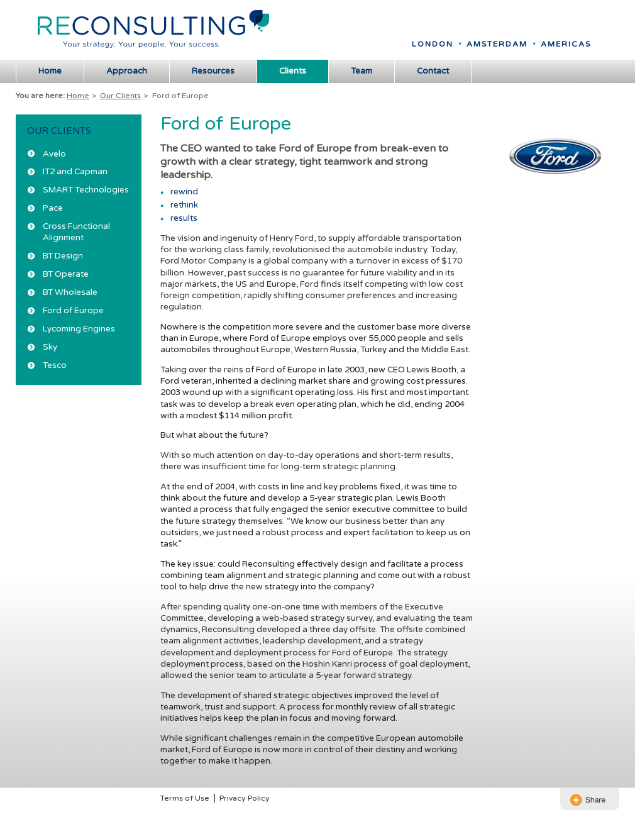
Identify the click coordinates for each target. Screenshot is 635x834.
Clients (292, 71)
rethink (184, 205)
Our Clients (120, 95)
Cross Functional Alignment (76, 232)
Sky (50, 347)
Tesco (55, 365)
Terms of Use (184, 798)
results (183, 218)
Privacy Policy (244, 798)
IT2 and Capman (75, 172)
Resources (213, 71)
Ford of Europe (73, 311)
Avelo (54, 154)
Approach (126, 71)
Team (361, 71)
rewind (184, 192)
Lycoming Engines (79, 329)
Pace (53, 208)
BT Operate (66, 274)
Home (50, 71)
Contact (433, 71)
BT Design (63, 256)
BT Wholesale (70, 292)
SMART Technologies (86, 190)
